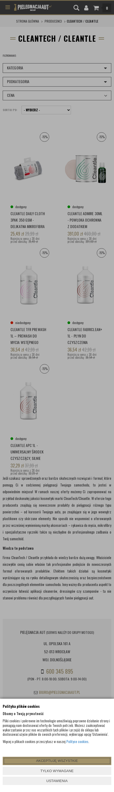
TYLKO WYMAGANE (57, 771)
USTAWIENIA (56, 781)
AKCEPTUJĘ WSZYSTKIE (57, 761)
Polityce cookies (77, 741)
